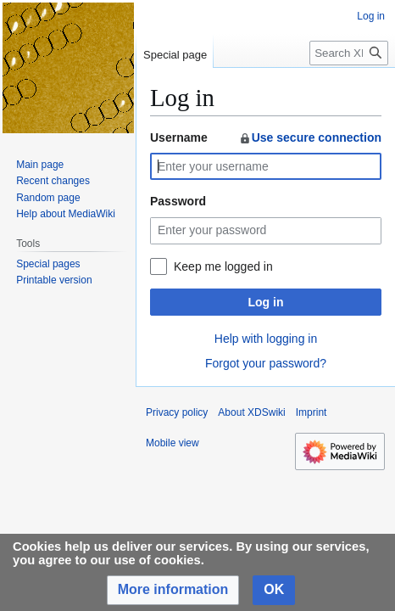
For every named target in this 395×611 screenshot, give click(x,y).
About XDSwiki (251, 412)
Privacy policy (177, 412)
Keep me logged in (223, 266)
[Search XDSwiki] (348, 53)
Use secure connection (309, 137)
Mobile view (172, 443)
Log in (266, 302)
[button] (173, 590)
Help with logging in (265, 338)
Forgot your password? (265, 363)
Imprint (311, 412)
